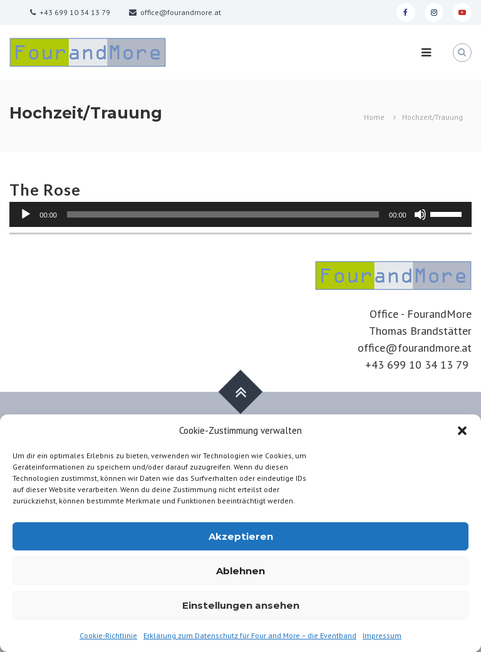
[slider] (223, 214)
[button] (462, 430)
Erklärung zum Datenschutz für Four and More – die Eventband (249, 635)
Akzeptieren (241, 536)
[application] (240, 214)
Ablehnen (240, 571)
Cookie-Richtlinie (108, 635)
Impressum (382, 635)
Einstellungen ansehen (240, 605)
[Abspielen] (25, 214)
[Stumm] (420, 214)
